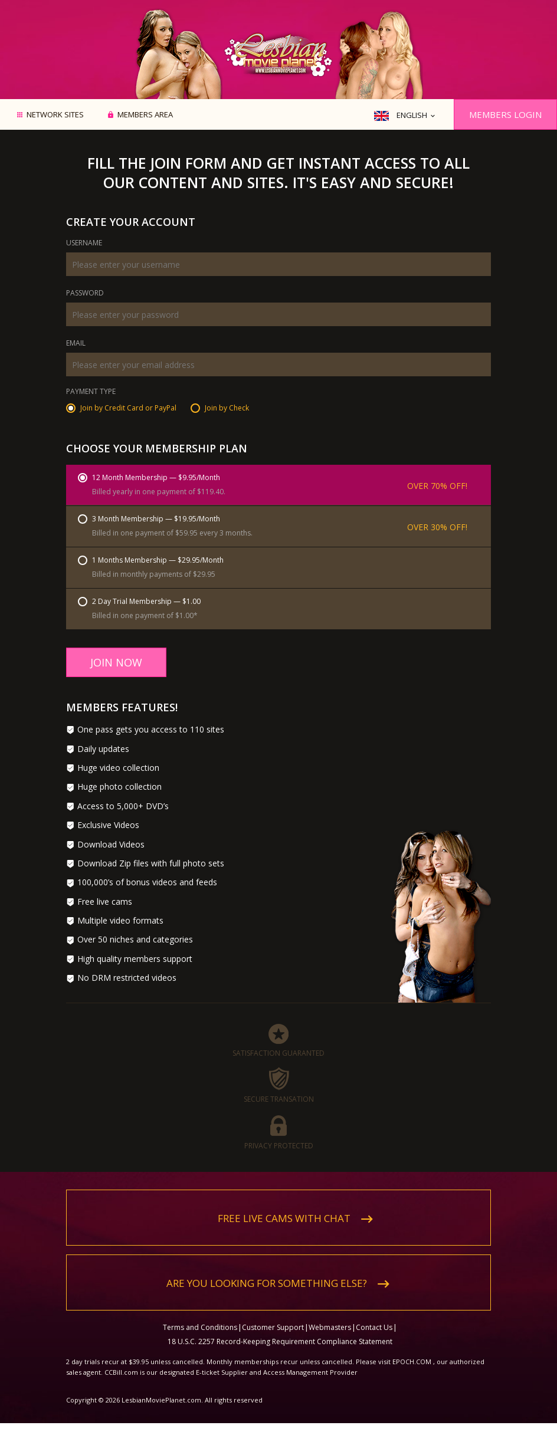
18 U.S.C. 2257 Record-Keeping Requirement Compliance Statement (280, 1341)
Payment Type (91, 392)
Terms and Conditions (200, 1327)
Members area (145, 115)
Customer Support (273, 1327)
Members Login (505, 114)
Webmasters (330, 1327)
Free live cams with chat (284, 1218)
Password (85, 294)
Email (76, 344)
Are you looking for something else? (266, 1283)
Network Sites (55, 115)
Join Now (116, 662)
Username (84, 243)
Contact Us (374, 1327)
